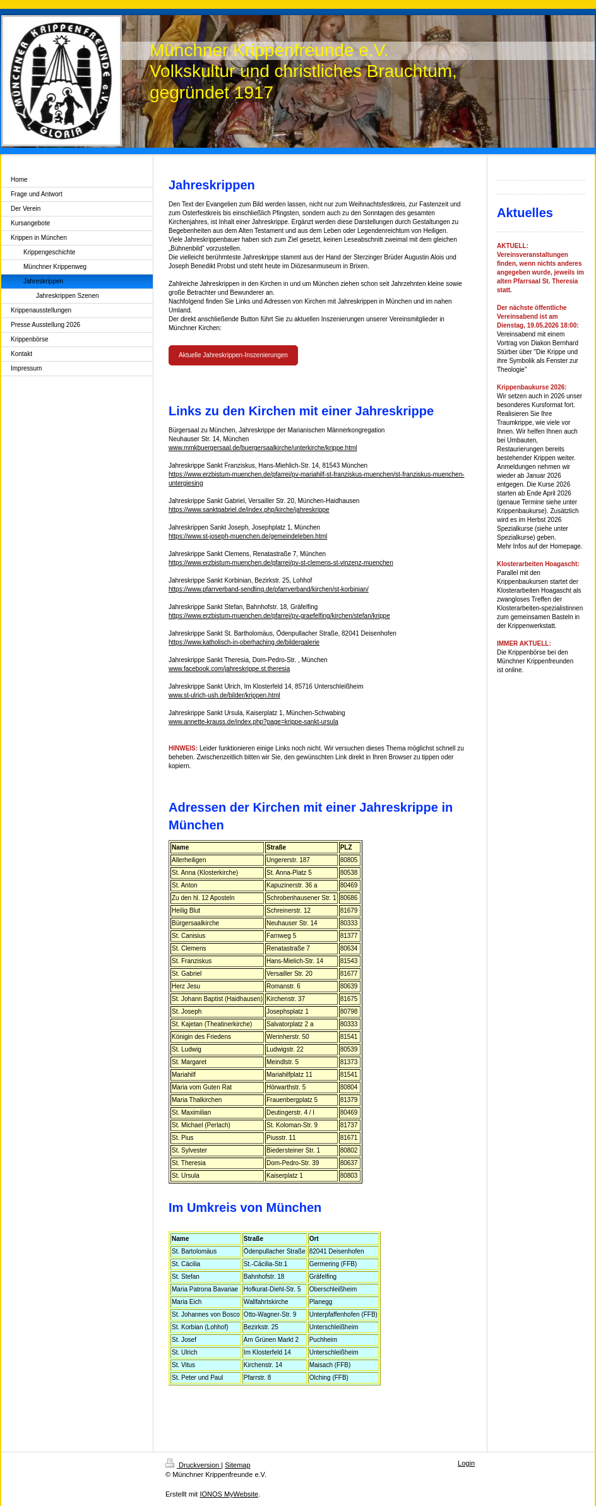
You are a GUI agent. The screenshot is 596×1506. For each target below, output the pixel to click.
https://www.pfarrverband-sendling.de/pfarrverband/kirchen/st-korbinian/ (269, 589)
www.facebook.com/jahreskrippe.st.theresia (229, 668)
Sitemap (237, 1465)
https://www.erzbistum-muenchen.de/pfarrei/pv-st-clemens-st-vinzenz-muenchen (281, 562)
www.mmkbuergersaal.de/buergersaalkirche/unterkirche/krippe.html (263, 447)
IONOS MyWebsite (229, 1494)
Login (466, 1463)
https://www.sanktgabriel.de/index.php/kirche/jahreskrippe (249, 509)
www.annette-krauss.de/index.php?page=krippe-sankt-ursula (253, 721)
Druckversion (193, 1465)
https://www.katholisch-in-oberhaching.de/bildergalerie (244, 642)
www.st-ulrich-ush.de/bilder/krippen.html (224, 695)
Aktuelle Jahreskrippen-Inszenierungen (233, 355)
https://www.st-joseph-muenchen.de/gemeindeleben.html (248, 536)
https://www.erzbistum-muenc (210, 474)
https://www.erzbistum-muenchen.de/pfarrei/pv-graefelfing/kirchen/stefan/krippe (279, 615)
